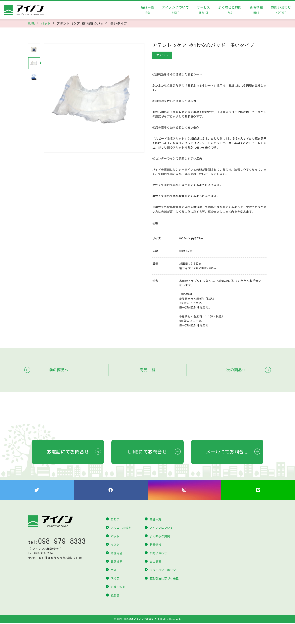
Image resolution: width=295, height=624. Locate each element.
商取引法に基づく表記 (164, 579)
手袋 (114, 571)
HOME (31, 23)
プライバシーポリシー (164, 571)
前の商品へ (59, 369)
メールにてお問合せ (227, 452)
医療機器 (117, 562)
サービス (203, 10)
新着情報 (256, 10)
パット (46, 23)
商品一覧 (147, 10)
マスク (115, 545)
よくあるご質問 (230, 10)
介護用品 (117, 554)
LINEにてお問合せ (147, 452)
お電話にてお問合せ (68, 452)
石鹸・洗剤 (118, 588)
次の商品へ (236, 369)
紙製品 (115, 596)
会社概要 (155, 562)
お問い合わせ (281, 10)
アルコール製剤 (121, 529)
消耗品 (115, 579)
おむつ (115, 520)
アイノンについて (175, 10)
